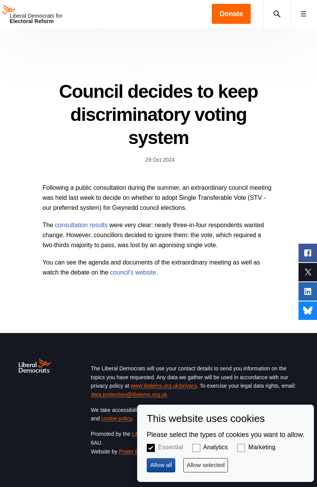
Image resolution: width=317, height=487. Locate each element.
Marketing (261, 447)
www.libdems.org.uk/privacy (164, 386)
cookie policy (116, 418)
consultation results (81, 225)
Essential (170, 447)
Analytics (215, 447)
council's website (133, 272)
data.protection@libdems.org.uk (129, 395)
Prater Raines (135, 452)
